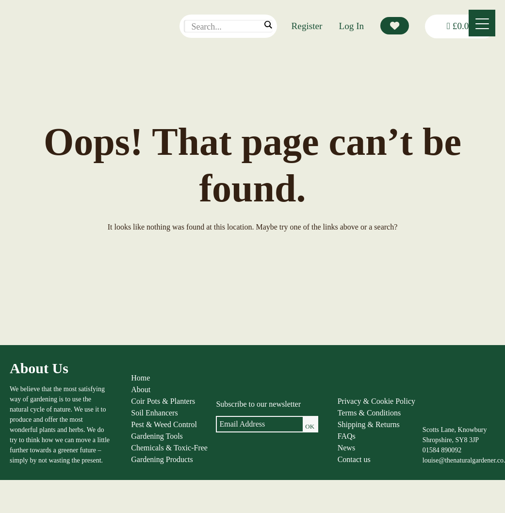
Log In (351, 26)
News (346, 448)
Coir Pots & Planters (163, 401)
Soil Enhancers (154, 413)
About (140, 389)
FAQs (347, 436)
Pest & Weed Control (164, 424)
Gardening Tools (157, 436)
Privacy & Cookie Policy (376, 401)
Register (307, 26)
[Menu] (482, 23)
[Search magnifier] (268, 25)
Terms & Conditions (369, 413)
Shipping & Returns (369, 424)
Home (140, 378)
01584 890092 (442, 450)
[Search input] (225, 26)
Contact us (354, 459)
